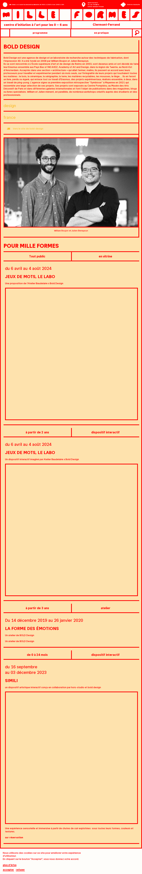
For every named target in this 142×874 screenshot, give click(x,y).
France (10, 117)
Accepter (8, 870)
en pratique (101, 32)
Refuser (20, 870)
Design (10, 105)
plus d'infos (9, 865)
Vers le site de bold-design (28, 128)
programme (40, 32)
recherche (136, 33)
